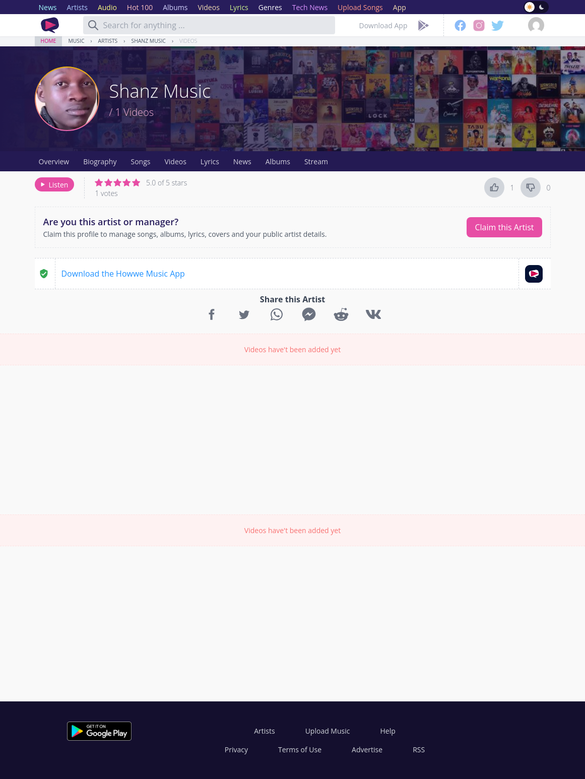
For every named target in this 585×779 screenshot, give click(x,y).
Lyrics (210, 161)
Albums (278, 161)
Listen (54, 184)
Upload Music (327, 731)
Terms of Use (299, 749)
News (242, 161)
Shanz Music (148, 40)
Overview (54, 161)
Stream (316, 161)
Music (76, 40)
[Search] (93, 25)
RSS (419, 749)
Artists (108, 40)
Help (387, 731)
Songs (140, 161)
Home (48, 40)
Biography (99, 161)
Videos (188, 40)
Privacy (236, 749)
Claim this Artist (504, 227)
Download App (383, 25)
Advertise (367, 749)
